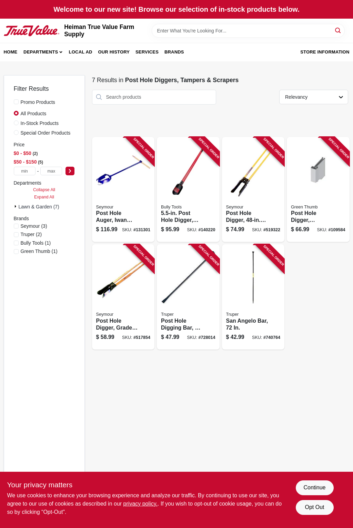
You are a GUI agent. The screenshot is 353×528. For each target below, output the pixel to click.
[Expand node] (16, 206)
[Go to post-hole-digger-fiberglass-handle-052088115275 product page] (318, 189)
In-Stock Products (40, 123)
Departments (40, 52)
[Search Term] (248, 31)
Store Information (324, 52)
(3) (34, 226)
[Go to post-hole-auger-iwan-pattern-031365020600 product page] (123, 189)
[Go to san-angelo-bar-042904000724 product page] (253, 297)
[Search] (338, 30)
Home (11, 52)
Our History (114, 52)
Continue (314, 487)
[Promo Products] (16, 101)
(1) (36, 243)
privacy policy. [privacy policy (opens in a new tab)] (140, 504)
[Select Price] (69, 171)
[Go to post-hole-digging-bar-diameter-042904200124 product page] (188, 297)
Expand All (44, 197)
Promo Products (38, 102)
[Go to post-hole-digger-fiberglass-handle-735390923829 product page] (188, 189)
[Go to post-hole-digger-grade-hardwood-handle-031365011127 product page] (123, 297)
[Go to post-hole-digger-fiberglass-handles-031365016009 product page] (253, 189)
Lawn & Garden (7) (39, 206)
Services (147, 52)
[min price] (25, 171)
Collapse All (44, 189)
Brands (174, 52)
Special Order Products (46, 133)
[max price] (51, 171)
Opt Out (314, 507)
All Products (34, 113)
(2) (31, 234)
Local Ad (80, 52)
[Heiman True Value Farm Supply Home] (32, 31)
